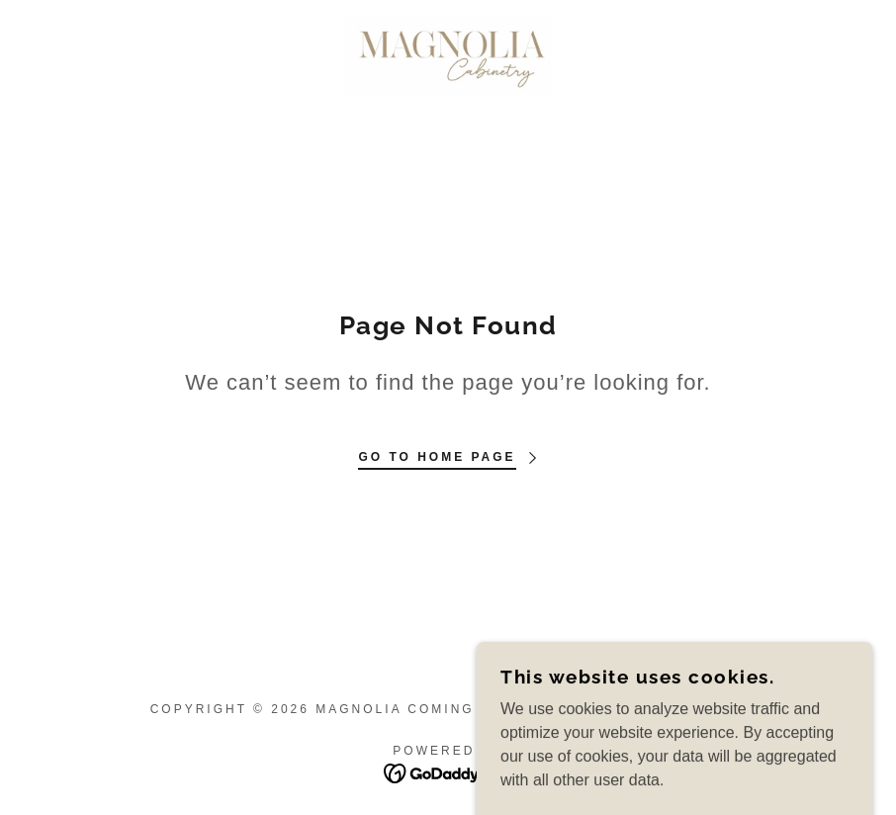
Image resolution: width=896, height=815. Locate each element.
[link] (448, 55)
